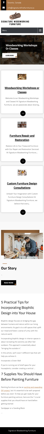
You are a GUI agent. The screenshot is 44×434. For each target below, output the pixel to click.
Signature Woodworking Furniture (22, 430)
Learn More (10, 55)
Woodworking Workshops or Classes (21, 47)
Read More (8, 282)
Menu (4, 30)
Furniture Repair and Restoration (22, 137)
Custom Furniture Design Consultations (22, 185)
